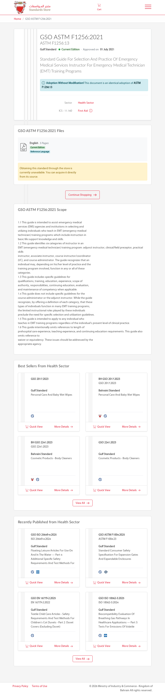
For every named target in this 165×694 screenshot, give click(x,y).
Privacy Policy (20, 686)
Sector (68, 102)
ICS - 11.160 (65, 110)
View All (82, 503)
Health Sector (86, 102)
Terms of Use (39, 686)
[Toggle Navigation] (148, 7)
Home (17, 19)
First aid (85, 110)
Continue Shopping (82, 195)
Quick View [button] (34, 426)
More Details (63, 426)
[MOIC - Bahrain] (32, 7)
